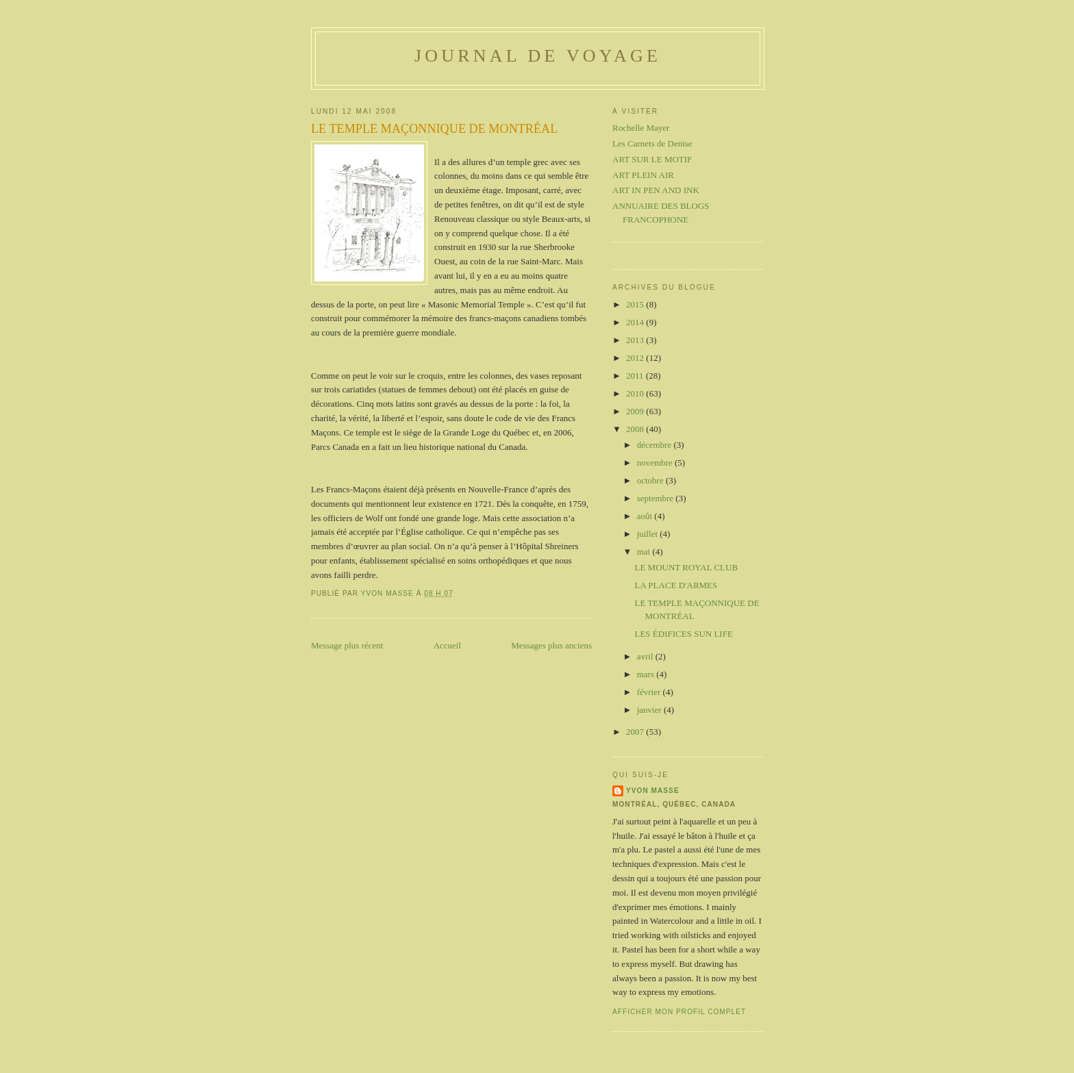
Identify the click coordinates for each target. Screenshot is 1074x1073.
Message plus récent (347, 645)
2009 (636, 411)
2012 (636, 358)
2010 (636, 393)
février (650, 692)
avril (646, 656)
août (646, 516)
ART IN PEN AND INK (655, 190)
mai (645, 551)
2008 (636, 429)
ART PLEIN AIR (643, 175)
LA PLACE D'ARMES (675, 585)
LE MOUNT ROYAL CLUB (686, 567)
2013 (636, 340)
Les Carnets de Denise (652, 143)
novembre (656, 462)
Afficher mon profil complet (679, 1011)
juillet (648, 534)
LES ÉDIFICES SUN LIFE (683, 634)
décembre (655, 445)
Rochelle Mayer (640, 128)
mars (647, 674)
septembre (656, 498)
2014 (636, 322)
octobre (651, 480)
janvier (650, 710)
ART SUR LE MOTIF (652, 159)
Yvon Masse (652, 790)
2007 (636, 732)
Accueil (447, 645)
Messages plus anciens (551, 645)
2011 (636, 375)
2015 (636, 304)
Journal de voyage (537, 56)
